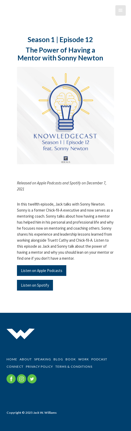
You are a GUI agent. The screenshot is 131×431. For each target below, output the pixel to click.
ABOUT (26, 359)
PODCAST (99, 359)
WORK (83, 359)
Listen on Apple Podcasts (41, 270)
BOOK (71, 359)
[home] (4, 14)
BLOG (58, 359)
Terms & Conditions (73, 366)
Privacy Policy (39, 366)
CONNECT (15, 366)
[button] (120, 10)
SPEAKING (42, 359)
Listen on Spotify (35, 285)
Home (12, 359)
